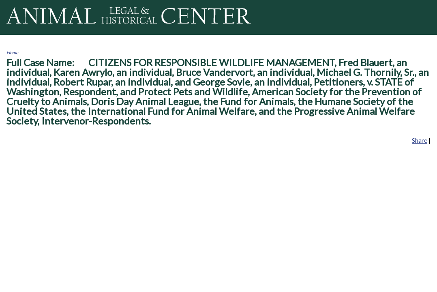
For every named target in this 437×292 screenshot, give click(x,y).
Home (12, 52)
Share (419, 140)
